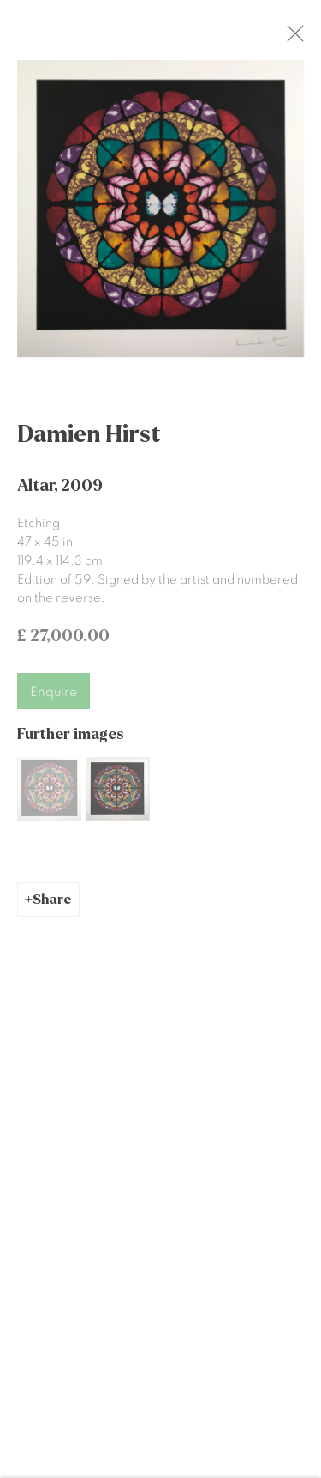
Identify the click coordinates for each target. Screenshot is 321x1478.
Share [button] (52, 907)
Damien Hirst (89, 441)
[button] (49, 797)
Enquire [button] (53, 699)
